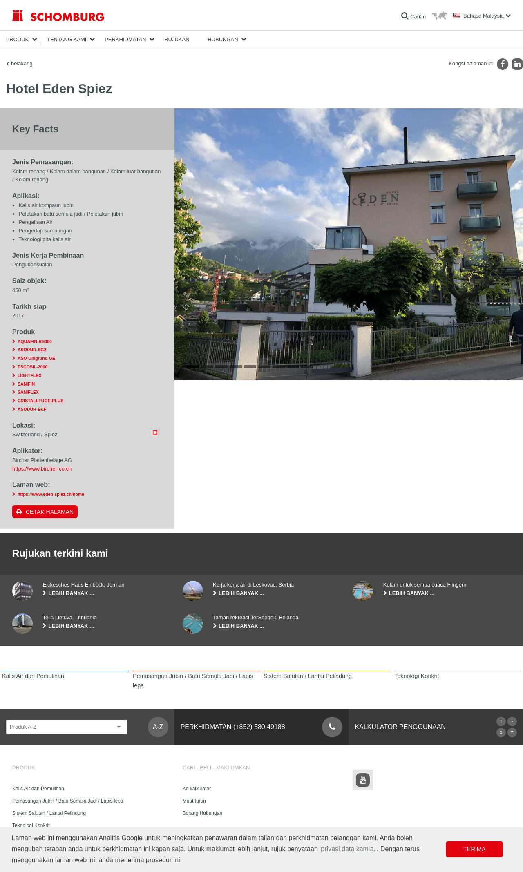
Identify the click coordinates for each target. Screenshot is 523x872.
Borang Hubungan (202, 813)
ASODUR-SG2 (32, 349)
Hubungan (223, 39)
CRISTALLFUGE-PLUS (40, 400)
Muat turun (194, 801)
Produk (17, 39)
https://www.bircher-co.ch (42, 469)
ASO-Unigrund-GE (36, 358)
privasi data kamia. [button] (348, 848)
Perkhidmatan (125, 39)
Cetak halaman (50, 511)
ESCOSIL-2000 (32, 366)
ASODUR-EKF (32, 409)
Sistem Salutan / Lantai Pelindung (49, 813)
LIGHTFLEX (30, 375)
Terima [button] (474, 849)
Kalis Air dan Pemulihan (38, 789)
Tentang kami (67, 39)
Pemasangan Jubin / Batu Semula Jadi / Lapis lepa (67, 801)
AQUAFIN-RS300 (35, 341)
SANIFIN (26, 383)
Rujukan (176, 39)
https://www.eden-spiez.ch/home (51, 494)
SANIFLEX (28, 392)
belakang (22, 63)
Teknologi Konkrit (30, 825)
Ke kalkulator (197, 789)
